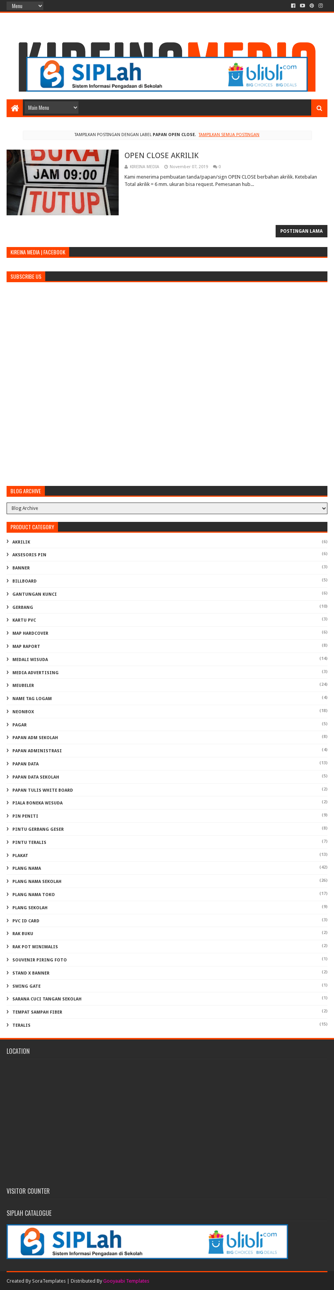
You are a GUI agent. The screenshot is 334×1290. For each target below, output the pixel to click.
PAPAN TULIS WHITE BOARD (42, 790)
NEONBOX (23, 711)
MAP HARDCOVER (30, 633)
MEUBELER (23, 685)
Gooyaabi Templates (126, 1281)
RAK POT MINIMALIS (35, 946)
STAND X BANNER (30, 973)
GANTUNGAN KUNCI (34, 594)
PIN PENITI (25, 816)
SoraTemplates (49, 1281)
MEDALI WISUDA (30, 659)
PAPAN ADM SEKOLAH (35, 737)
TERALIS (21, 1025)
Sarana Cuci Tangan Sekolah (47, 999)
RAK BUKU (22, 933)
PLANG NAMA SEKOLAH (36, 881)
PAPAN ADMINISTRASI (37, 750)
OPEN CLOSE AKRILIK (161, 155)
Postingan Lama (301, 231)
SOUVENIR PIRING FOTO (39, 960)
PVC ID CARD (25, 921)
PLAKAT (20, 855)
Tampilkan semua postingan (229, 134)
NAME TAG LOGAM (32, 698)
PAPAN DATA (25, 764)
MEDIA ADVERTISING (35, 672)
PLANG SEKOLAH (30, 907)
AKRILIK (21, 542)
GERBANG (22, 607)
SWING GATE (26, 986)
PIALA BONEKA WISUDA (37, 803)
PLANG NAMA (26, 868)
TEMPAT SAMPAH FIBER (37, 1012)
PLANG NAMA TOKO (33, 894)
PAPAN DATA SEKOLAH (35, 777)
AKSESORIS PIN (29, 554)
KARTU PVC (24, 620)
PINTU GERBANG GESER (38, 829)
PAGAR (19, 725)
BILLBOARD (24, 581)
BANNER (21, 568)
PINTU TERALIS (29, 842)
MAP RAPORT (26, 646)
